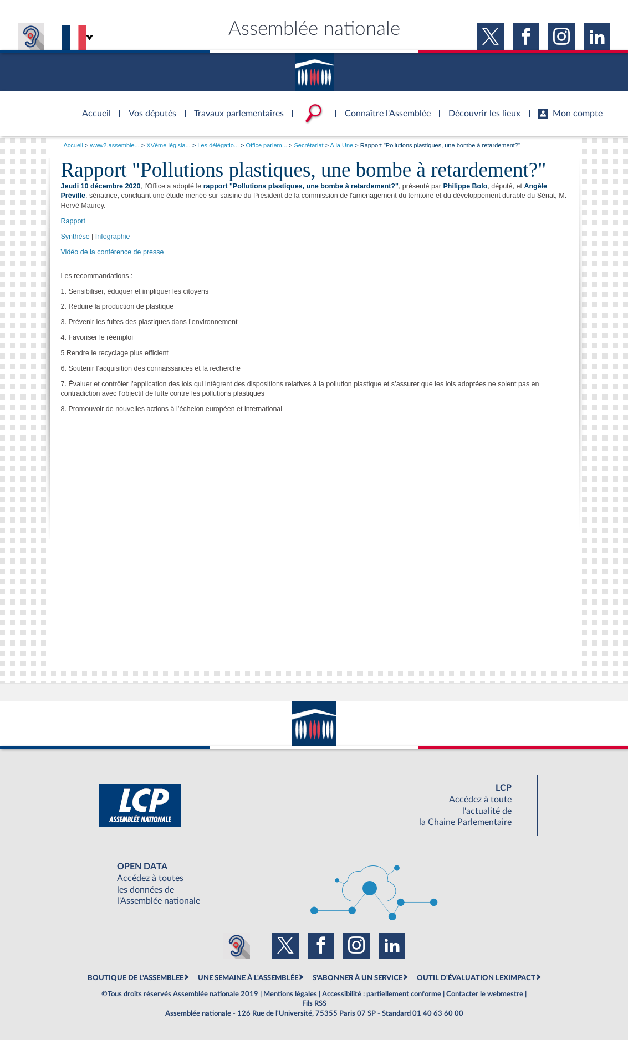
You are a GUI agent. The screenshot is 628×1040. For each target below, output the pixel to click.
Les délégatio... (218, 145)
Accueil (73, 145)
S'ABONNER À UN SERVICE (357, 978)
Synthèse (75, 236)
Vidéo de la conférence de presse (112, 252)
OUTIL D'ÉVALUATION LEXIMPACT (476, 978)
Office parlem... (266, 145)
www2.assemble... (115, 145)
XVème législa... (168, 145)
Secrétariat (308, 145)
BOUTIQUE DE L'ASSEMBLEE (135, 978)
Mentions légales (290, 994)
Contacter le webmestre (484, 994)
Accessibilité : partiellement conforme (381, 994)
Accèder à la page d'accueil (92, 107)
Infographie (112, 236)
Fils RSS (314, 1003)
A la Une (342, 145)
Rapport (73, 221)
